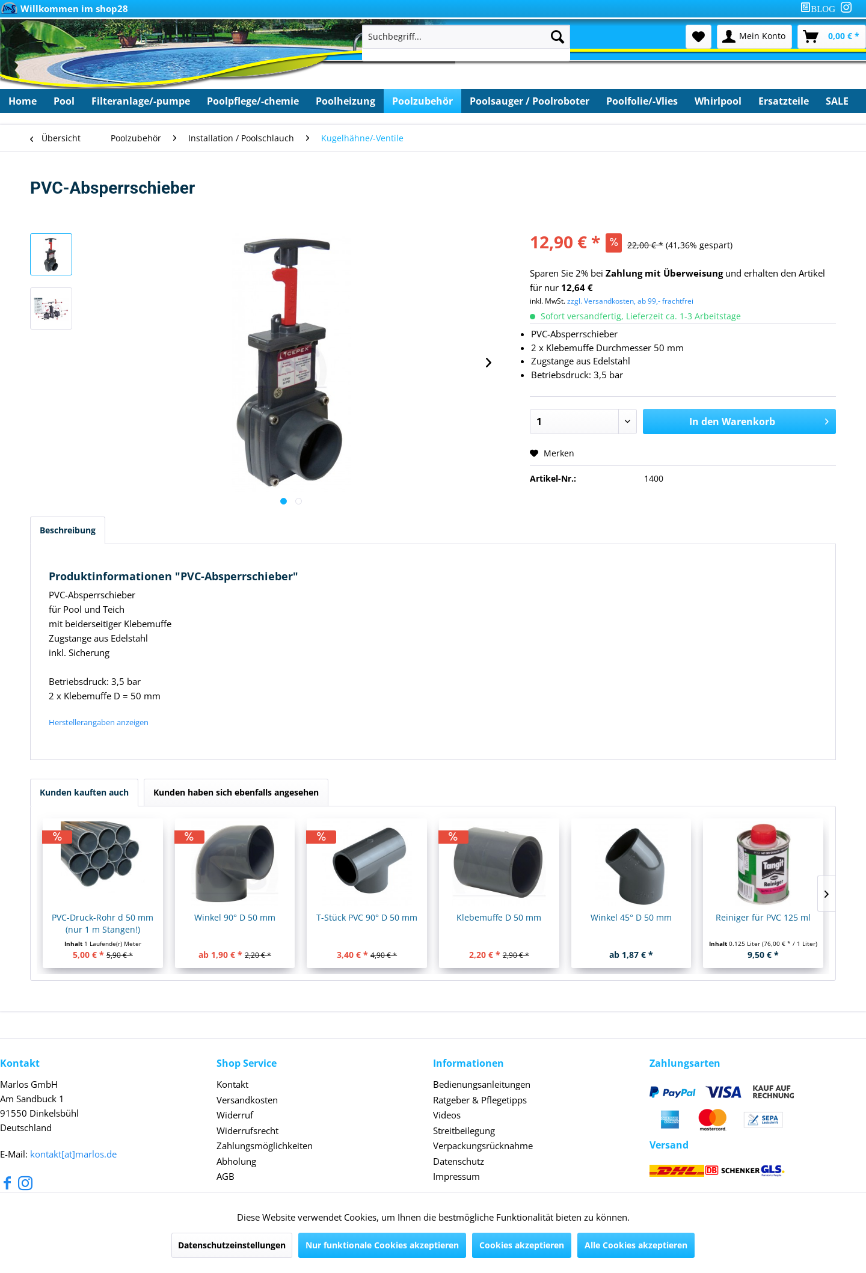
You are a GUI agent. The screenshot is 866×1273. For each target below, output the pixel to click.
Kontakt (232, 1084)
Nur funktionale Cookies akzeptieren (382, 1245)
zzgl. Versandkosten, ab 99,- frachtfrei (630, 301)
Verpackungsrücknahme (483, 1146)
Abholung (236, 1161)
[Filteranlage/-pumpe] (140, 101)
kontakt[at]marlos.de (73, 1154)
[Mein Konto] (754, 37)
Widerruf (234, 1115)
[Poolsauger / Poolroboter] (529, 101)
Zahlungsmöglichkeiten (264, 1146)
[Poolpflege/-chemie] (252, 101)
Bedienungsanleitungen (481, 1084)
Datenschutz (458, 1161)
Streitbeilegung (464, 1130)
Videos (447, 1115)
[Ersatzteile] (783, 101)
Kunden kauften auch (84, 792)
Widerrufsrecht (247, 1130)
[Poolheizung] (345, 101)
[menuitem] (820, 8)
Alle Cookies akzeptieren (636, 1245)
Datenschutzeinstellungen (232, 1245)
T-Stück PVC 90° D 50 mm (366, 917)
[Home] (22, 101)
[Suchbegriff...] (466, 37)
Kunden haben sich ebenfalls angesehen (236, 792)
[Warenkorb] (831, 37)
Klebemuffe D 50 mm (498, 917)
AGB (225, 1176)
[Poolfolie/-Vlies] (642, 101)
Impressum (456, 1176)
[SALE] (837, 101)
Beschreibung (68, 530)
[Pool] (64, 101)
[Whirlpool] (718, 101)
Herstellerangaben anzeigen (99, 722)
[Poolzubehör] (422, 101)
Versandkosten (247, 1100)
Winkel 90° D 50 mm (234, 917)
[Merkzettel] (698, 37)
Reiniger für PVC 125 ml (763, 917)
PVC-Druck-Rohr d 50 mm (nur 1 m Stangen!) (102, 923)
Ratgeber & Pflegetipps (480, 1100)
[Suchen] (557, 37)
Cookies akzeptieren (521, 1245)
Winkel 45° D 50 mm (631, 917)
